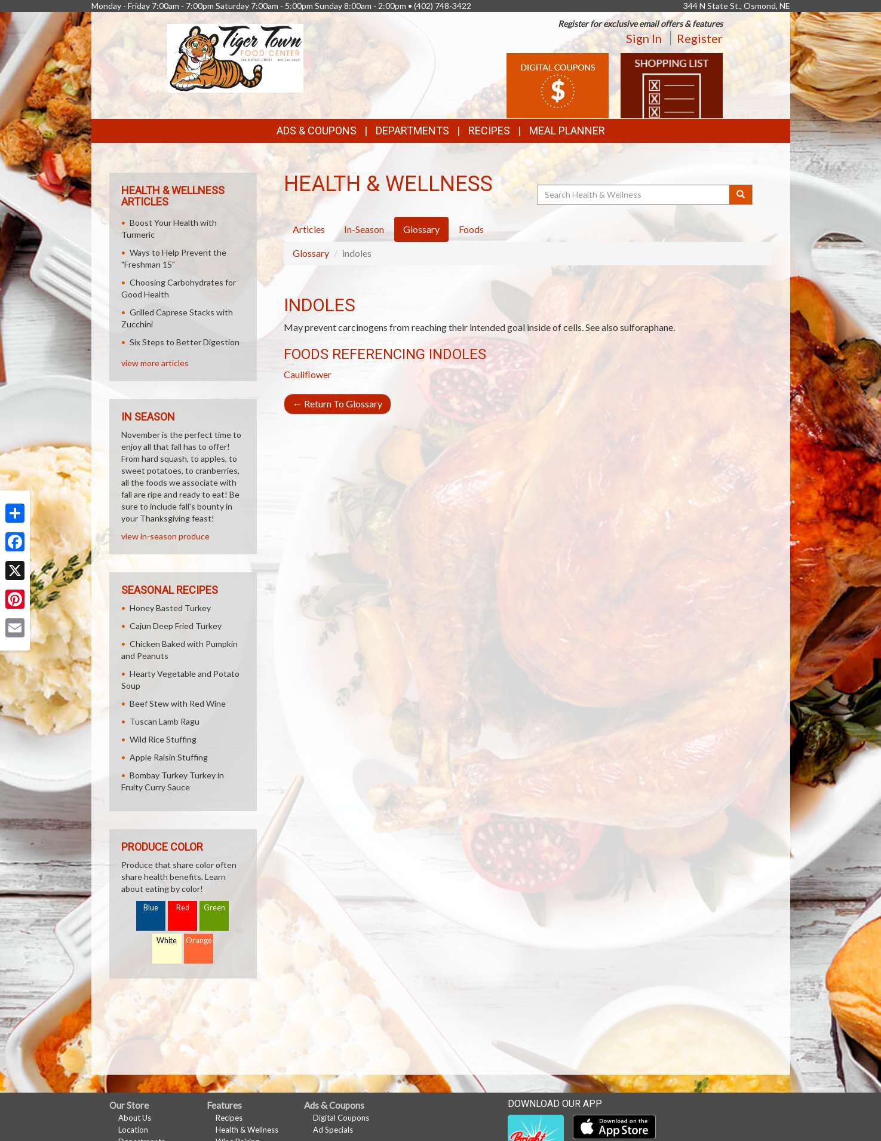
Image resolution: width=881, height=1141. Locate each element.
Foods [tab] (471, 229)
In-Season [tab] (364, 229)
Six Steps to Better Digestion (185, 342)
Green (214, 907)
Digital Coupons (341, 1117)
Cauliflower (307, 374)
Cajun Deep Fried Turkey (176, 626)
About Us (134, 1117)
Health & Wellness (247, 1129)
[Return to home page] (235, 57)
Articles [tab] (309, 229)
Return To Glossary (337, 403)
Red (182, 907)
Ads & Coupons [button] (317, 130)
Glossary (311, 253)
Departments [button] (412, 130)
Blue (150, 907)
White (166, 940)
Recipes (489, 130)
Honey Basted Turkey (170, 608)
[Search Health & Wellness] (634, 195)
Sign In (644, 38)
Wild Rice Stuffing (163, 739)
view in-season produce (165, 536)
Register (700, 38)
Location (133, 1129)
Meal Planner (567, 130)
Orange (199, 940)
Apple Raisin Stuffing (169, 757)
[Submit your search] (741, 195)
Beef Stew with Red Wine (178, 703)
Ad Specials (333, 1129)
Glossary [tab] (421, 229)
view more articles (155, 363)
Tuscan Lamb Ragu (164, 721)
